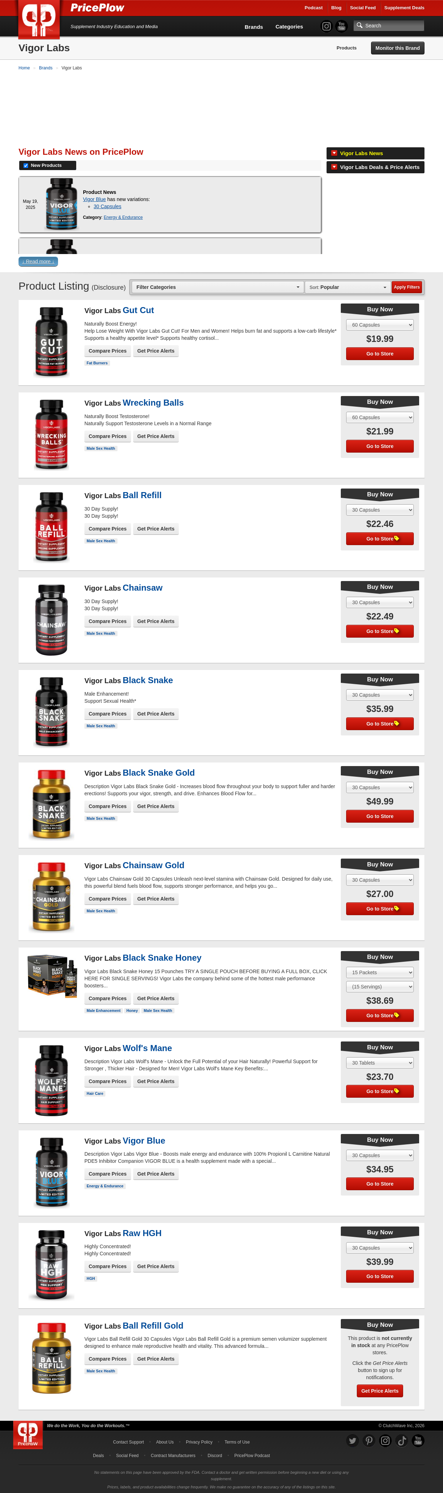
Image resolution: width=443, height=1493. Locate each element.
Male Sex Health (101, 447)
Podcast (314, 7)
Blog (336, 7)
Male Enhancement (103, 1010)
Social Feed (363, 7)
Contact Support (128, 1441)
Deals (98, 1454)
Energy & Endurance (123, 216)
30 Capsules (107, 206)
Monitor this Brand (398, 48)
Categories (289, 26)
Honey (132, 1010)
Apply (407, 286)
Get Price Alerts (156, 350)
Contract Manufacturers (173, 1454)
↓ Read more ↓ (38, 261)
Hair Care (95, 1093)
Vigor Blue (94, 198)
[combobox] (218, 286)
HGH (91, 1278)
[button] (221, 262)
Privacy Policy (199, 1441)
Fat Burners (97, 362)
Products (346, 48)
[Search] (388, 25)
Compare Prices (108, 350)
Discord (215, 1454)
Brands (254, 27)
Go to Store (380, 353)
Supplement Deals (404, 7)
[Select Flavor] (380, 986)
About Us (164, 1441)
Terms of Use (237, 1441)
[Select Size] (380, 324)
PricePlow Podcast (252, 1454)
